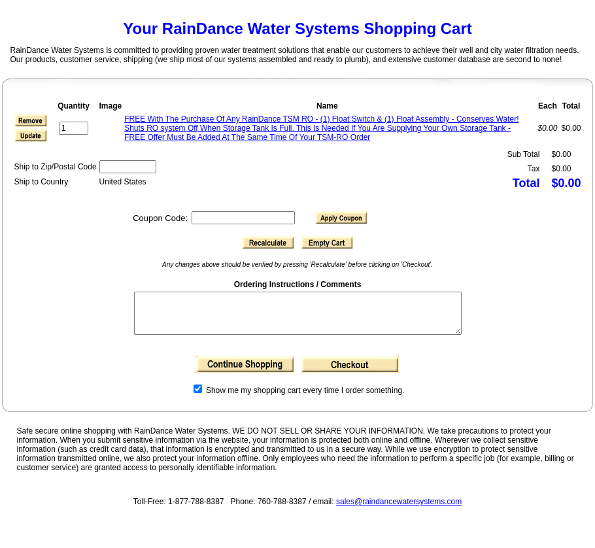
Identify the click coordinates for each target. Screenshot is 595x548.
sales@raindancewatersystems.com (399, 509)
